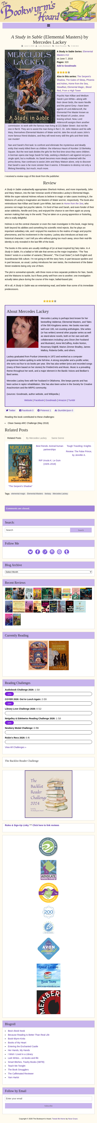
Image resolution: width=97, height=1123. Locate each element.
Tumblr (71, 400)
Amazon (62, 400)
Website (28, 400)
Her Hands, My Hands (19, 1050)
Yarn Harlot (13, 1077)
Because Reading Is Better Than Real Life (28, 1035)
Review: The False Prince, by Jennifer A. (79, 453)
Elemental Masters (35, 494)
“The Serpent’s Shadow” (20, 486)
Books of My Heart (17, 1042)
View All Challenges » (15, 747)
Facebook (39, 400)
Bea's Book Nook (16, 1031)
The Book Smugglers (18, 1069)
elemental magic (18, 494)
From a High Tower (71, 90)
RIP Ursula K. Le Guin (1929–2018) (49, 462)
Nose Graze (73, 1119)
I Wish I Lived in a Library (20, 1054)
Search (81, 530)
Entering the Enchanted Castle (23, 1046)
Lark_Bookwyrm (44, 46)
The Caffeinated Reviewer (21, 1073)
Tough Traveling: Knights (79, 446)
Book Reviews (61, 46)
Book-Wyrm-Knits (16, 1038)
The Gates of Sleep (75, 80)
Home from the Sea (78, 83)
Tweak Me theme (58, 1119)
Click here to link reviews (46, 825)
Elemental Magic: (75, 87)
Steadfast (61, 87)
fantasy (48, 494)
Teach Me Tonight (16, 1066)
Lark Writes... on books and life (23, 1058)
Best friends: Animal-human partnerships (49, 448)
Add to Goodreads (66, 66)
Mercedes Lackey (60, 494)
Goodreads (51, 400)
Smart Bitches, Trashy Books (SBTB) (26, 1062)
